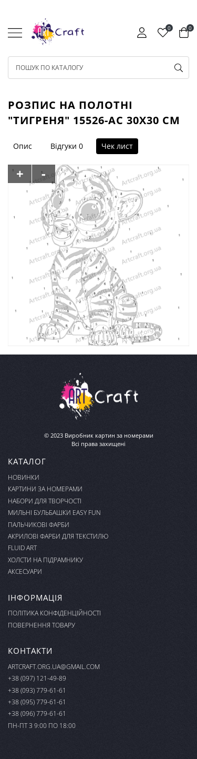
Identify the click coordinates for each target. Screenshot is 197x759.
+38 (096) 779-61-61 (37, 713)
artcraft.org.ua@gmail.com (54, 666)
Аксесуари (25, 571)
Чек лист (117, 146)
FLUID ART (22, 547)
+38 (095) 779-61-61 (37, 701)
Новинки (23, 477)
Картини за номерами (45, 488)
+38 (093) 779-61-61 (37, 690)
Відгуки (63, 146)
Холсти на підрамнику (45, 559)
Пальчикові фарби (38, 524)
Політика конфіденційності (54, 613)
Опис (22, 146)
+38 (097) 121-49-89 (37, 678)
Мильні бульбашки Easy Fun (54, 512)
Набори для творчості (44, 501)
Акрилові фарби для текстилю (58, 536)
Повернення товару (41, 625)
